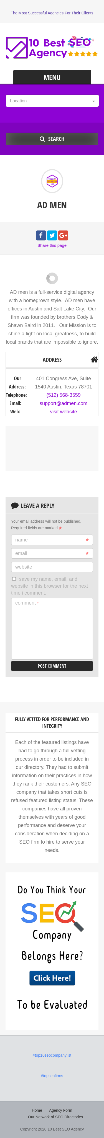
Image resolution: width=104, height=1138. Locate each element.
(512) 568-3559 (64, 395)
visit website (63, 411)
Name (52, 539)
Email (52, 553)
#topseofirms (52, 1076)
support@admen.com (63, 403)
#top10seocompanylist (52, 1055)
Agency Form (60, 1110)
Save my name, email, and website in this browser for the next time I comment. (49, 586)
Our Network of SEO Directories (55, 1117)
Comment (27, 603)
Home (37, 1110)
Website (23, 567)
